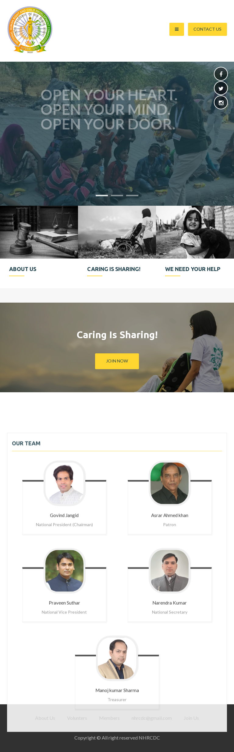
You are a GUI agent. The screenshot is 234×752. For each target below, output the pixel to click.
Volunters (77, 718)
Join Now (117, 360)
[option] (39, 247)
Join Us (191, 718)
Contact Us (207, 29)
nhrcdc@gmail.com (152, 718)
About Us (45, 718)
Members (109, 718)
